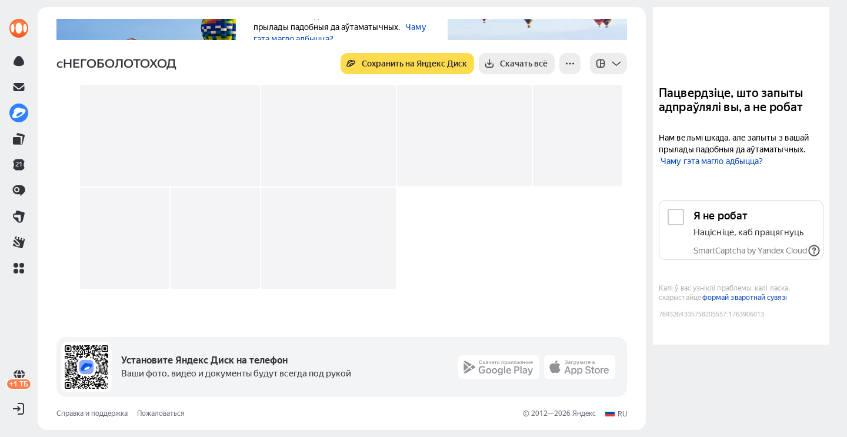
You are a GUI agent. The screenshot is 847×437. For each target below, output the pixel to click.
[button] (18, 268)
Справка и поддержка (92, 413)
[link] (18, 28)
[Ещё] (570, 63)
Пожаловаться (160, 413)
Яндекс (584, 413)
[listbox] (608, 63)
